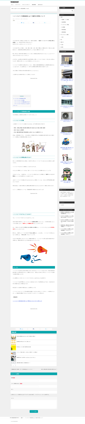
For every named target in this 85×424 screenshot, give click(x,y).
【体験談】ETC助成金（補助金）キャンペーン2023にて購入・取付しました (66, 80)
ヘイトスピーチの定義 (19, 100)
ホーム (12, 4)
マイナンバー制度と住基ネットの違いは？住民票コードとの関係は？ (27, 352)
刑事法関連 (64, 32)
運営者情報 (34, 4)
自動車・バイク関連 (65, 19)
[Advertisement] (34, 32)
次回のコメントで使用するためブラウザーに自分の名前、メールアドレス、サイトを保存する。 (30, 394)
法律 (13, 20)
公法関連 (63, 27)
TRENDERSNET (15, 2)
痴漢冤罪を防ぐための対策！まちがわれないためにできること (26, 357)
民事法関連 (64, 29)
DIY (61, 39)
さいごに (15, 105)
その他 (62, 44)
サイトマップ (18, 4)
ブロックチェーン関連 (64, 34)
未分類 (62, 47)
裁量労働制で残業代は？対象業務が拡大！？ (23, 362)
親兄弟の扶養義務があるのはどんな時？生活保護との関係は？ (26, 336)
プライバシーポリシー (26, 4)
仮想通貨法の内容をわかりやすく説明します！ (24, 341)
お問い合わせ (40, 4)
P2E (62, 37)
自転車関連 (64, 22)
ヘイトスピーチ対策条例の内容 (19, 98)
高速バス (62, 42)
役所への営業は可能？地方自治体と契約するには (48, 369)
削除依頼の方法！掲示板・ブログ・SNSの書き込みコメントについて (22, 369)
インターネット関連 (65, 24)
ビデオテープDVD (70, 221)
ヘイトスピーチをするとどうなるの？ (22, 103)
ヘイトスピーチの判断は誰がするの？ (22, 101)
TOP (15, 417)
